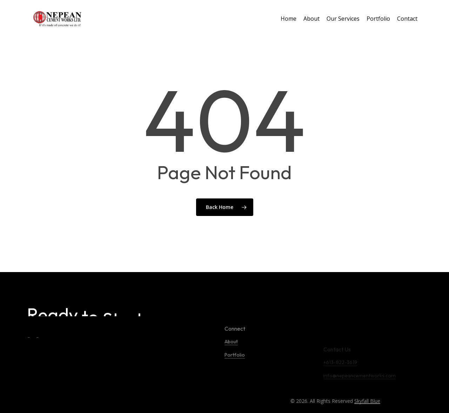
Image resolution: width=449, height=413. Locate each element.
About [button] (231, 359)
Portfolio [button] (234, 372)
